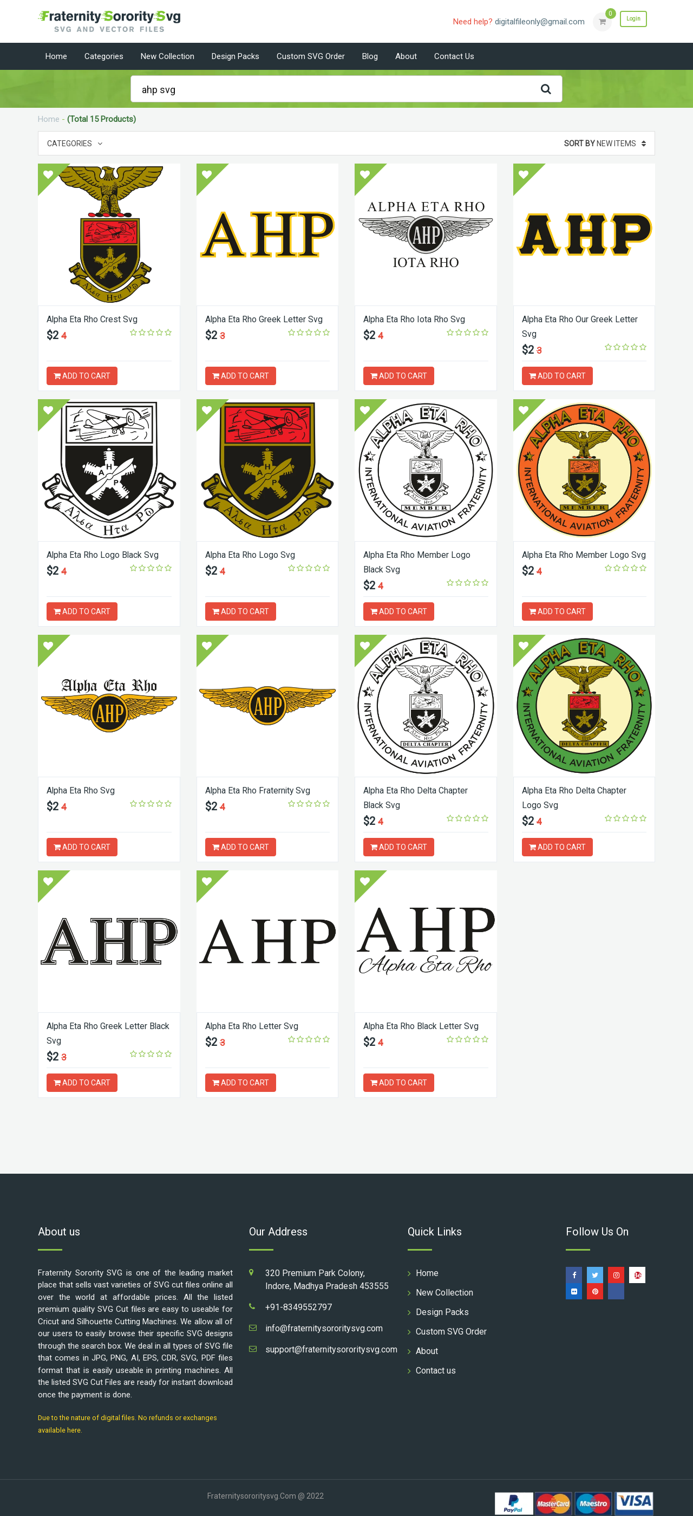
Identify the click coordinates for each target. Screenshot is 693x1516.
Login (627, 21)
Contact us (454, 56)
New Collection (167, 56)
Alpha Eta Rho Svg (85, 790)
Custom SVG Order (311, 56)
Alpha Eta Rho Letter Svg (257, 1025)
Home (56, 56)
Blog (370, 56)
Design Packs (235, 56)
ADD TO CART (82, 376)
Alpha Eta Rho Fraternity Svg (265, 790)
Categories (103, 56)
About (406, 56)
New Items (605, 143)
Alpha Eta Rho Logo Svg (255, 554)
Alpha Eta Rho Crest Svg (98, 318)
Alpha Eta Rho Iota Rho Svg (420, 318)
